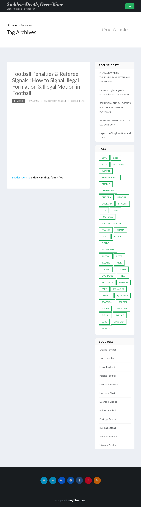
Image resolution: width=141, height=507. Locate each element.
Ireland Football (107, 375)
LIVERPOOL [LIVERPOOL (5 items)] (107, 275)
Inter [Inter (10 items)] (119, 256)
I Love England (107, 367)
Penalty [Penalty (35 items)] (106, 295)
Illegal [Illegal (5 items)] (106, 256)
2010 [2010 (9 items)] (115, 157)
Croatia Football (107, 349)
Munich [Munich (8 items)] (123, 282)
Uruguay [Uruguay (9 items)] (119, 321)
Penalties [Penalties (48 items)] (118, 289)
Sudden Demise (21, 177)
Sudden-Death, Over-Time (35, 4)
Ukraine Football (108, 445)
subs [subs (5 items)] (104, 321)
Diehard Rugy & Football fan (21, 8)
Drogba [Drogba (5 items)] (121, 197)
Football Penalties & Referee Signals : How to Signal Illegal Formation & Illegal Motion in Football (46, 83)
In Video (18, 101)
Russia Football (107, 427)
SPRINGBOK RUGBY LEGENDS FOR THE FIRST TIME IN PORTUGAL (115, 107)
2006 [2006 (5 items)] (104, 157)
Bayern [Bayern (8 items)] (106, 171)
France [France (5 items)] (106, 230)
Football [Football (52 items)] (107, 216)
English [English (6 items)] (122, 203)
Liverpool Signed (108, 401)
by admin (34, 101)
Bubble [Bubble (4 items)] (106, 184)
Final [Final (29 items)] (115, 210)
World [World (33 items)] (105, 328)
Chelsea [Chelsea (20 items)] (106, 197)
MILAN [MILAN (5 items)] (123, 275)
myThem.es (77, 500)
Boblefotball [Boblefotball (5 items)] (110, 177)
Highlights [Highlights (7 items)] (108, 249)
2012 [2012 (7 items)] (104, 164)
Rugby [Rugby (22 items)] (105, 308)
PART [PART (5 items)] (104, 289)
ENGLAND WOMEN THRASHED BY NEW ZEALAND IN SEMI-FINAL (114, 77)
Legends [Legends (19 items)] (121, 269)
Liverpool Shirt (107, 393)
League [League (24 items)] (106, 269)
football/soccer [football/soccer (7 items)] (111, 223)
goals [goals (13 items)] (117, 236)
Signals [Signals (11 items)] (120, 315)
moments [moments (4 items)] (107, 282)
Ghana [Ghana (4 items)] (120, 230)
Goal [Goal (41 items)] (105, 236)
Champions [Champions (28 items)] (108, 190)
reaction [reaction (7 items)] (107, 302)
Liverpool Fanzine (108, 384)
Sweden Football (108, 436)
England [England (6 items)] (107, 203)
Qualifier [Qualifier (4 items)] (122, 295)
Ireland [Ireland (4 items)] (106, 262)
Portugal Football (108, 419)
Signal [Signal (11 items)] (105, 315)
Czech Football (107, 358)
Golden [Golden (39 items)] (106, 243)
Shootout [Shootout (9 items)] (121, 308)
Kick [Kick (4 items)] (119, 262)
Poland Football (107, 410)
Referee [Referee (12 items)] (123, 302)
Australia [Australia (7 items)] (118, 164)
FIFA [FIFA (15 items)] (104, 210)
